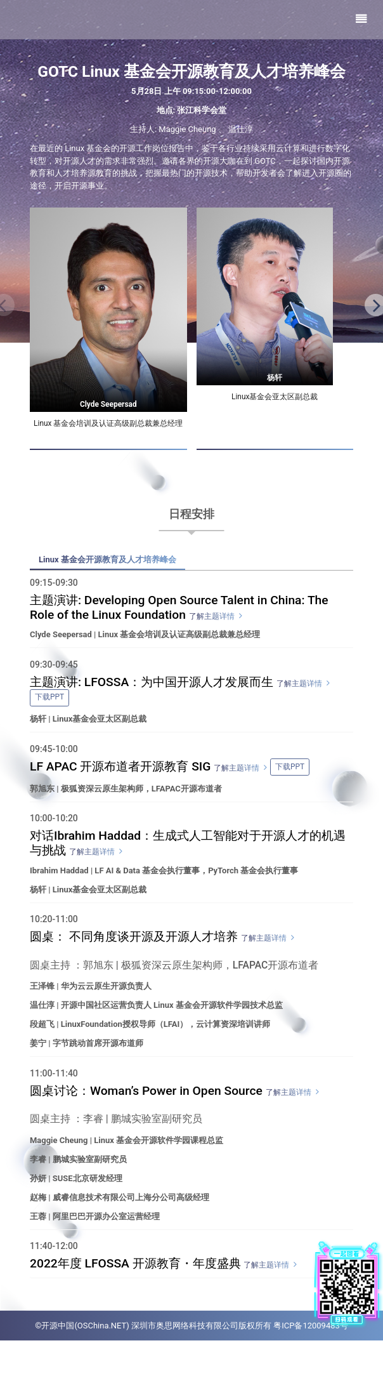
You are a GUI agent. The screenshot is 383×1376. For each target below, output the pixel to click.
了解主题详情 (212, 623)
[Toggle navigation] (361, 20)
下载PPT (49, 705)
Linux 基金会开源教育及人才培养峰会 (113, 567)
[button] (373, 315)
